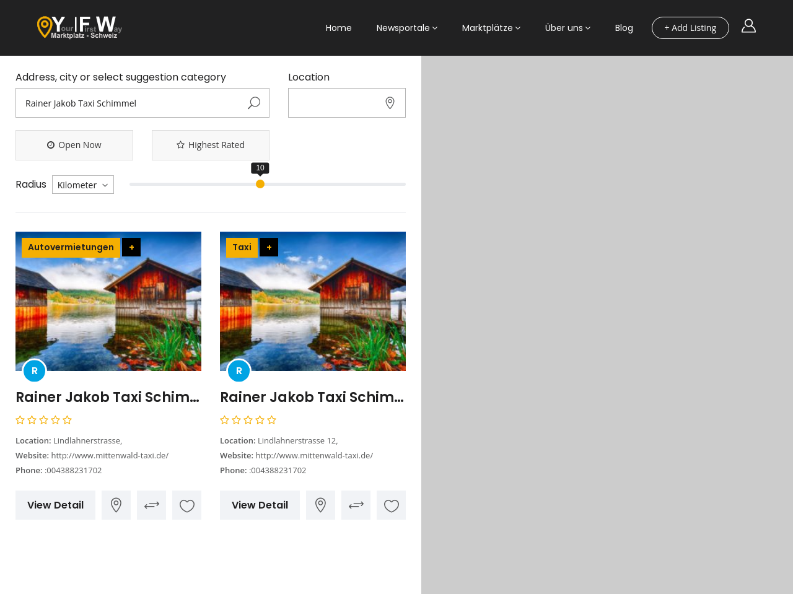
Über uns (564, 28)
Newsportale (403, 28)
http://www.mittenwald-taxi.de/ (110, 455)
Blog (624, 28)
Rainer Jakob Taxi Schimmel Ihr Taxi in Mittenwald (313, 398)
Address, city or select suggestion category (120, 77)
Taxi (242, 247)
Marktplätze (487, 28)
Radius (30, 184)
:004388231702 (73, 470)
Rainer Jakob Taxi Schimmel (108, 398)
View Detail (55, 505)
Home (339, 28)
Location (309, 77)
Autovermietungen (71, 247)
